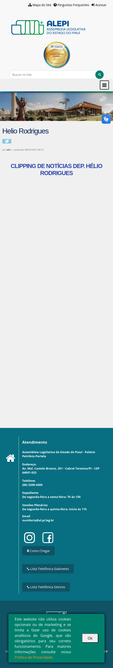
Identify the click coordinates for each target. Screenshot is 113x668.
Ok (90, 638)
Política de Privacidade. (34, 657)
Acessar (101, 5)
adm (8, 149)
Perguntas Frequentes (73, 5)
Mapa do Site (41, 5)
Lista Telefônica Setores (46, 587)
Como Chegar (38, 551)
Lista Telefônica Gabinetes (48, 569)
